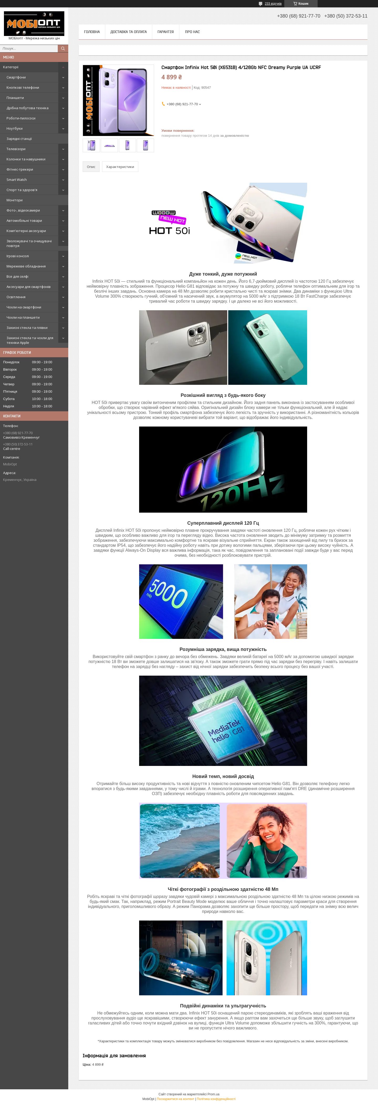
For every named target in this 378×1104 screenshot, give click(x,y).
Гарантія (166, 32)
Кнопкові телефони (23, 87)
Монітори (15, 200)
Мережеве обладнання (26, 266)
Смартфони (16, 77)
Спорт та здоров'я (22, 189)
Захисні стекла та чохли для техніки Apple (30, 340)
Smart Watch (17, 179)
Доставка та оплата (129, 32)
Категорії (10, 67)
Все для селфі (17, 276)
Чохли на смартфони (24, 307)
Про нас (192, 32)
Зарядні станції (19, 138)
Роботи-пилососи (21, 118)
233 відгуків (273, 4)
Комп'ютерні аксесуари (26, 230)
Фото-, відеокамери (23, 210)
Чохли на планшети (23, 317)
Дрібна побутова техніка (28, 108)
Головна (92, 32)
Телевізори (16, 148)
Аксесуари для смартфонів (29, 286)
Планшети (15, 97)
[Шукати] (63, 48)
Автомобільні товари (24, 220)
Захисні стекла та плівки (27, 327)
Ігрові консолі (18, 256)
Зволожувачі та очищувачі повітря (29, 243)
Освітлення (16, 297)
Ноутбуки (15, 128)
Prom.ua (213, 1094)
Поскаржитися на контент (175, 1099)
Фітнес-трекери (20, 169)
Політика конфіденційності (216, 1099)
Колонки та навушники (26, 159)
